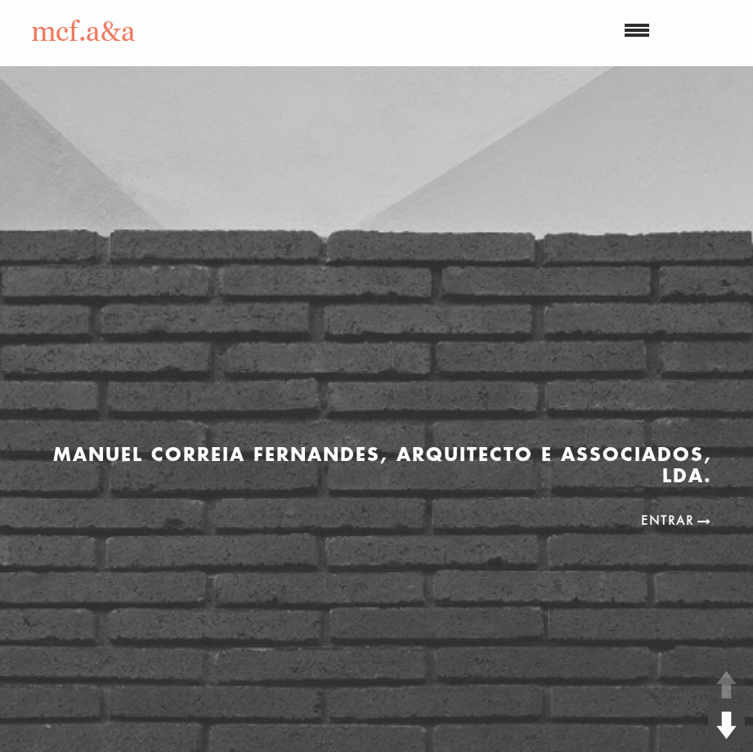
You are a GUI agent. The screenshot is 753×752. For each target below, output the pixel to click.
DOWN (726, 725)
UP (726, 684)
